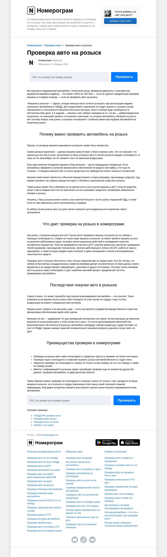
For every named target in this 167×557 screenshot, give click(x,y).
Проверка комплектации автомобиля (40, 495)
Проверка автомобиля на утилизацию (79, 475)
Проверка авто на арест (40, 481)
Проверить (124, 77)
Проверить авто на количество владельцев (82, 496)
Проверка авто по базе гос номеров (119, 500)
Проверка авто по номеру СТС (43, 526)
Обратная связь (74, 451)
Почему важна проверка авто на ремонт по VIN (83, 512)
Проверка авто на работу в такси (83, 469)
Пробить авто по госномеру (119, 494)
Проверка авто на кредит (79, 458)
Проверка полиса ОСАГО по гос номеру (44, 502)
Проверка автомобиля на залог (43, 470)
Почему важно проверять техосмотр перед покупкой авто (121, 524)
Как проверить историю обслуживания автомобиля (119, 507)
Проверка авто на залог (46, 422)
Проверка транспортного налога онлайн (44, 509)
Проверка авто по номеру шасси (83, 502)
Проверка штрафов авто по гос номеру (121, 467)
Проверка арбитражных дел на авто (82, 519)
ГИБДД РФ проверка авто (47, 415)
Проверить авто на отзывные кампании (81, 526)
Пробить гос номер (44, 425)
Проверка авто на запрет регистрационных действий (41, 476)
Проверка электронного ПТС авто (120, 481)
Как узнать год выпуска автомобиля (78, 464)
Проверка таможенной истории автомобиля (121, 488)
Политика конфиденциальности (44, 451)
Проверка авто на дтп (45, 418)
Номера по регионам (116, 451)
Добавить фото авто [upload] (120, 21)
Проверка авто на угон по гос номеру (81, 482)
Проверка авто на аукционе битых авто (119, 474)
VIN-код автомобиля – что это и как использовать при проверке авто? (121, 515)
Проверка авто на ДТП (39, 466)
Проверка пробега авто (39, 522)
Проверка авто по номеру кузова (44, 530)
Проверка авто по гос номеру (42, 458)
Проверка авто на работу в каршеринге (119, 459)
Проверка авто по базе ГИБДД (43, 462)
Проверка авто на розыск (40, 485)
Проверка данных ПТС (39, 514)
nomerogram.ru (50, 435)
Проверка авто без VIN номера (82, 506)
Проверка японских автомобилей (44, 489)
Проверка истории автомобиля (43, 518)
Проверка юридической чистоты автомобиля (83, 489)
